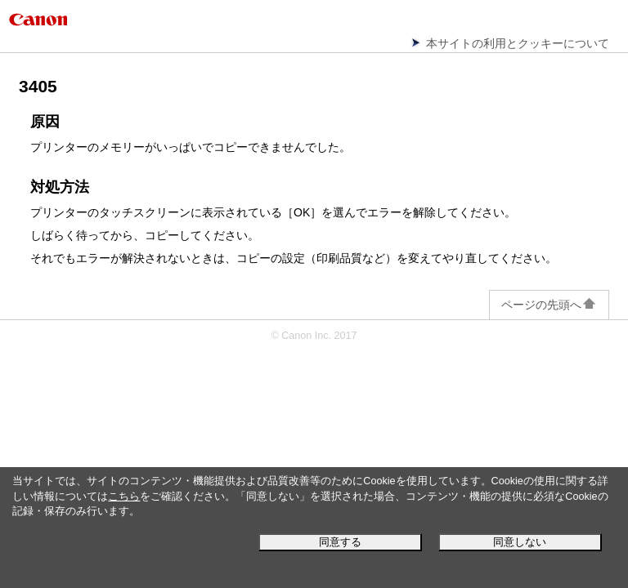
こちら (124, 496)
